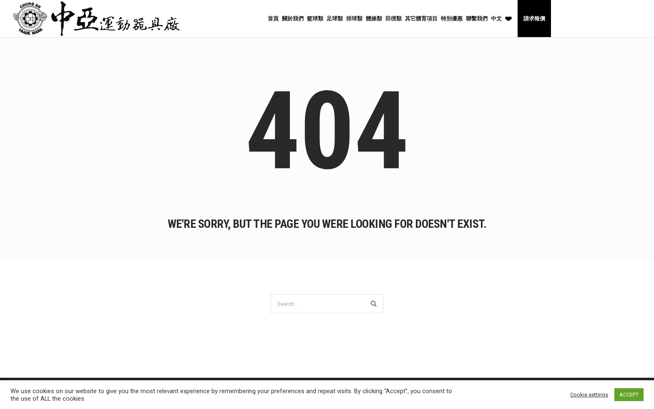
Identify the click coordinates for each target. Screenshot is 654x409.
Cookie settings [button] (589, 395)
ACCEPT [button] (629, 395)
